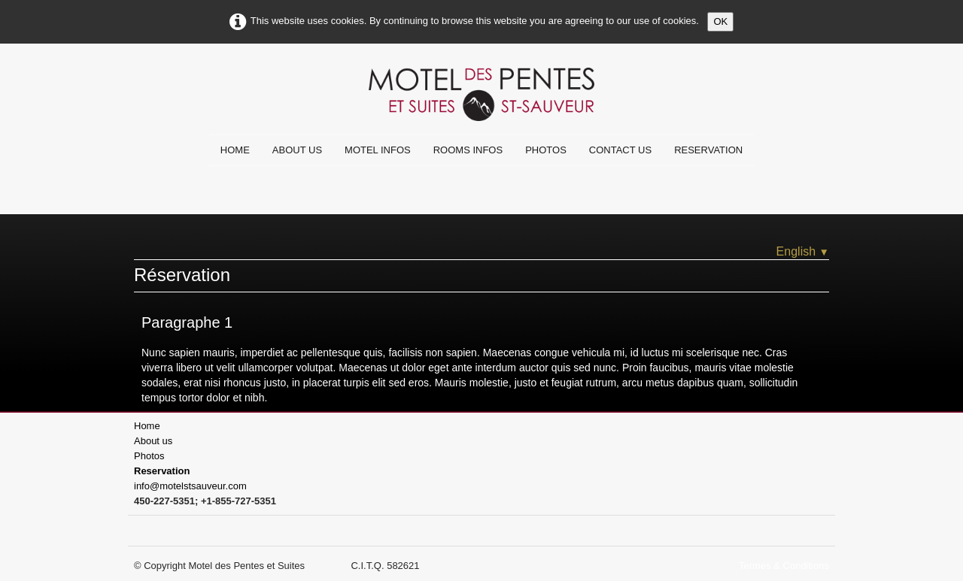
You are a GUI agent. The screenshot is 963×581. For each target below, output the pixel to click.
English (802, 251)
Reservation (708, 150)
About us (297, 150)
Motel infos (378, 150)
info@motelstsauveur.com (190, 486)
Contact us (620, 150)
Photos (546, 150)
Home (235, 150)
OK (720, 21)
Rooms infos (468, 150)
